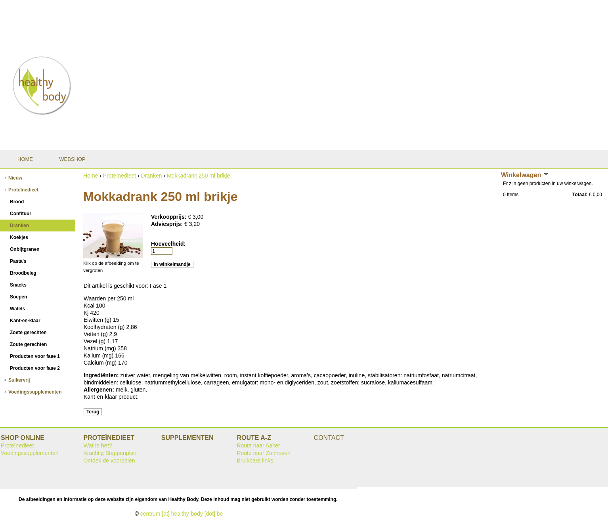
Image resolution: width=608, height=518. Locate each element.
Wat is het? (97, 445)
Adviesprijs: (167, 224)
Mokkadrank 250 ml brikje (198, 175)
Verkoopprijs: (169, 217)
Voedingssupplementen (30, 453)
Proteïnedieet (119, 175)
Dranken (151, 175)
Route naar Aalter (258, 445)
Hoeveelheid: (168, 244)
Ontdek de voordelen (109, 460)
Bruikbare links (255, 460)
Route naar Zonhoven (263, 453)
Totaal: (579, 194)
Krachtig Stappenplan (109, 453)
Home (90, 175)
